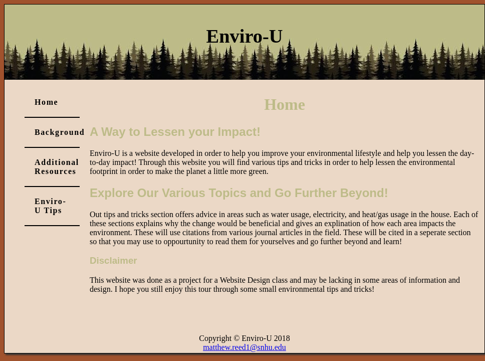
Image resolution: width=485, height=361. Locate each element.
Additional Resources (57, 166)
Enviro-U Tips (50, 206)
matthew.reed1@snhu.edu (244, 347)
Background (57, 132)
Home (46, 102)
